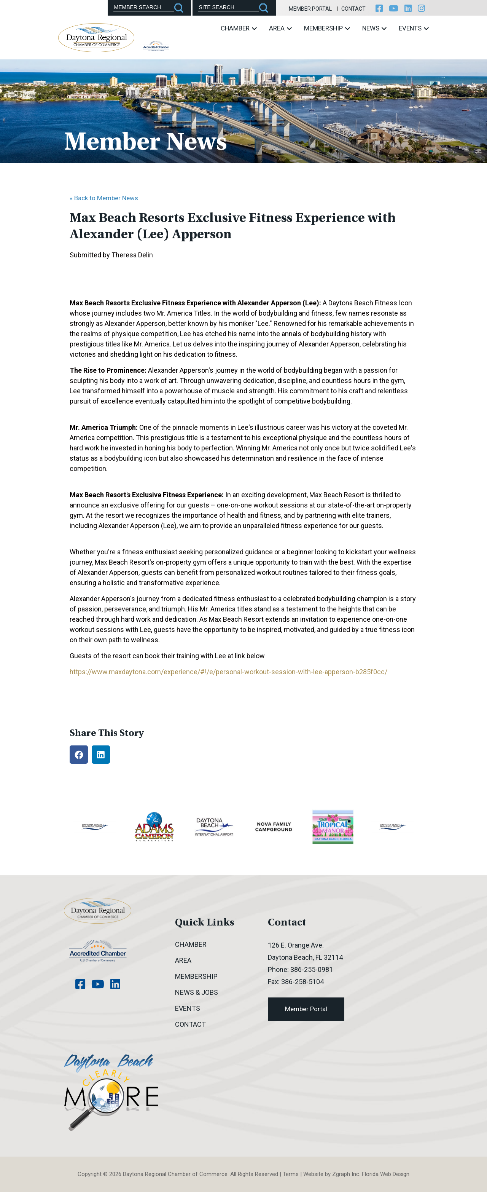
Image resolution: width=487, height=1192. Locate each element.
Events (414, 28)
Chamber (239, 28)
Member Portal (310, 9)
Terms (291, 1174)
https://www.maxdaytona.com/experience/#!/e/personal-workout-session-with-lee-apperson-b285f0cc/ (228, 672)
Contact (353, 9)
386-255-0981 (311, 969)
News (374, 28)
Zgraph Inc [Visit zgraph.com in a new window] (345, 1174)
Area (280, 28)
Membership (327, 28)
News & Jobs (196, 992)
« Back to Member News (104, 198)
